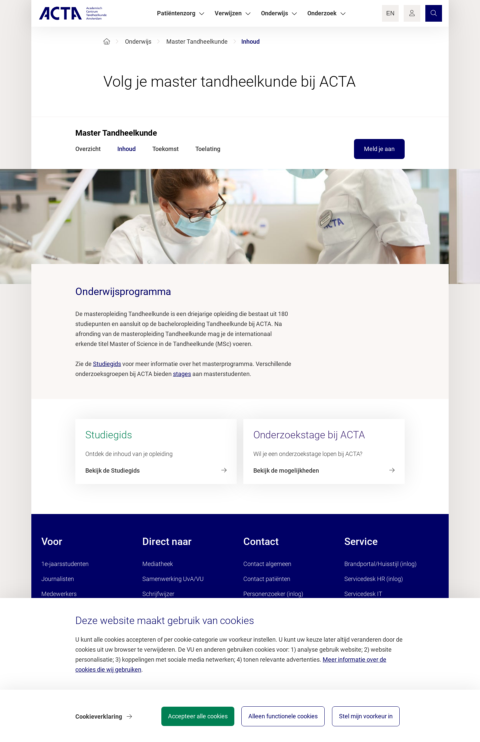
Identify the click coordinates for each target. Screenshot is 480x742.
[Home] (106, 41)
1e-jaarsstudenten (65, 563)
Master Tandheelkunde (197, 41)
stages (182, 373)
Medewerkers (59, 593)
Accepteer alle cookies (196, 716)
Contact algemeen (267, 563)
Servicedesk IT (363, 593)
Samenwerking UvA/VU (173, 578)
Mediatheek (157, 563)
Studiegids (107, 363)
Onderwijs (138, 41)
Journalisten (57, 578)
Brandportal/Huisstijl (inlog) (380, 563)
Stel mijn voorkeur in (366, 716)
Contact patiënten (266, 578)
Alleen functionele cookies (282, 716)
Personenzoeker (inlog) (273, 593)
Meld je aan (379, 148)
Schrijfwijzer (158, 593)
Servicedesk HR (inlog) (373, 578)
